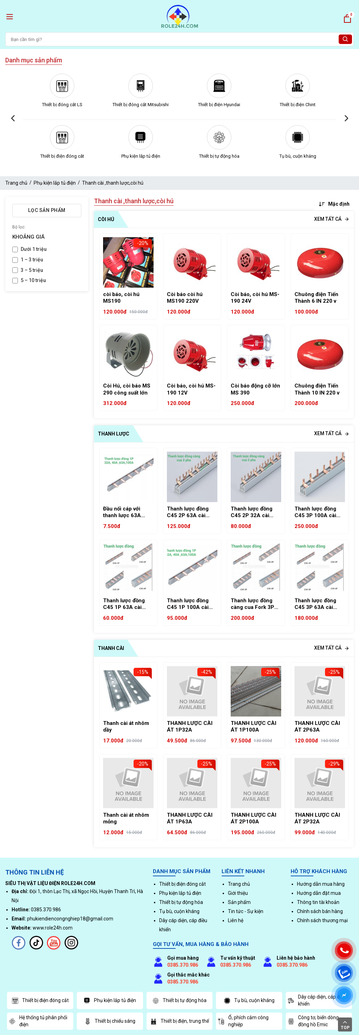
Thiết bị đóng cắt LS (62, 104)
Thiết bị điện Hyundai (219, 104)
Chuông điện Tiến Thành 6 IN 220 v (316, 297)
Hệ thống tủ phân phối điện (38, 1021)
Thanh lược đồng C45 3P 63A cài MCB (315, 604)
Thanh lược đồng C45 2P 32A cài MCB (251, 512)
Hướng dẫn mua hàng (321, 884)
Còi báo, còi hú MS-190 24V (255, 297)
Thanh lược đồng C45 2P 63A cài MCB (188, 512)
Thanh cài (111, 648)
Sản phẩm (239, 902)
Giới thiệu (238, 893)
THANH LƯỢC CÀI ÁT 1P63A (189, 818)
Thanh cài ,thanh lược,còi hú (112, 183)
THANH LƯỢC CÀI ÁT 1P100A (253, 726)
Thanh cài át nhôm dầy (126, 726)
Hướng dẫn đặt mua (319, 893)
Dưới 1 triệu (34, 249)
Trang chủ (16, 183)
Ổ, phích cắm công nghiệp (243, 1021)
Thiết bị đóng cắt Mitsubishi (141, 104)
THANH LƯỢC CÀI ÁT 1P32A (189, 726)
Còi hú (106, 219)
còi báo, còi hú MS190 (121, 297)
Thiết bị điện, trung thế (179, 1021)
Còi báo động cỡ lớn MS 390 (255, 389)
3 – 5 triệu (32, 270)
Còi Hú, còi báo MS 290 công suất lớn (126, 389)
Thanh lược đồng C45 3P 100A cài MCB (315, 512)
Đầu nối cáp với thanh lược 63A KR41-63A (122, 512)
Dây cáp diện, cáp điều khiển (316, 1000)
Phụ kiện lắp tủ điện (140, 156)
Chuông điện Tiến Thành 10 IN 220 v (316, 389)
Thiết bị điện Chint (298, 104)
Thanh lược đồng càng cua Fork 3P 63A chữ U (252, 604)
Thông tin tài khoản (318, 902)
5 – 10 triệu (33, 280)
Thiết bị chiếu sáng (109, 1021)
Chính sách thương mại (322, 920)
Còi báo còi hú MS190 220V (185, 297)
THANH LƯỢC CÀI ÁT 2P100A (253, 818)
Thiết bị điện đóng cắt (62, 156)
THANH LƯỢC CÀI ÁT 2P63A (317, 726)
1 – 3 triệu (32, 259)
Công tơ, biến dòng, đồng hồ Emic (313, 1021)
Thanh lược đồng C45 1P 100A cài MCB (188, 604)
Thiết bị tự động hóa (219, 156)
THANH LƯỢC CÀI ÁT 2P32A (317, 818)
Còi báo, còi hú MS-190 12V (191, 389)
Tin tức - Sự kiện (245, 911)
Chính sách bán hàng (320, 911)
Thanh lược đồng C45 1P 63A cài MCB (124, 604)
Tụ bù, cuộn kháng (297, 156)
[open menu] (9, 16)
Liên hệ (235, 920)
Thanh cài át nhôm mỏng (126, 818)
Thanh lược (113, 434)
